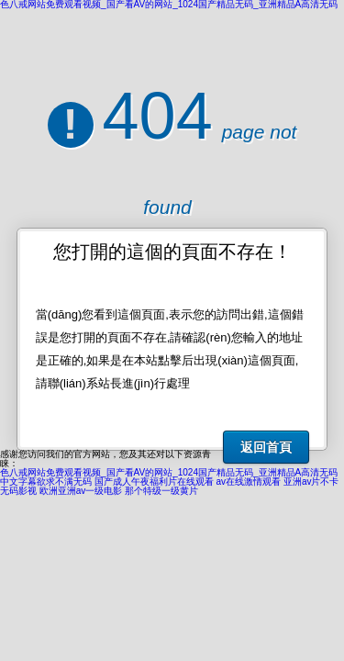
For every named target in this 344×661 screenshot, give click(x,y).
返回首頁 (266, 447)
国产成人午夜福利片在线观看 (154, 481)
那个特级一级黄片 (161, 491)
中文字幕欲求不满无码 (46, 481)
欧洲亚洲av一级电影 (81, 491)
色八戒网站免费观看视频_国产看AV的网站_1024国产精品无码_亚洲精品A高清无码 (169, 472)
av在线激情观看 (249, 481)
